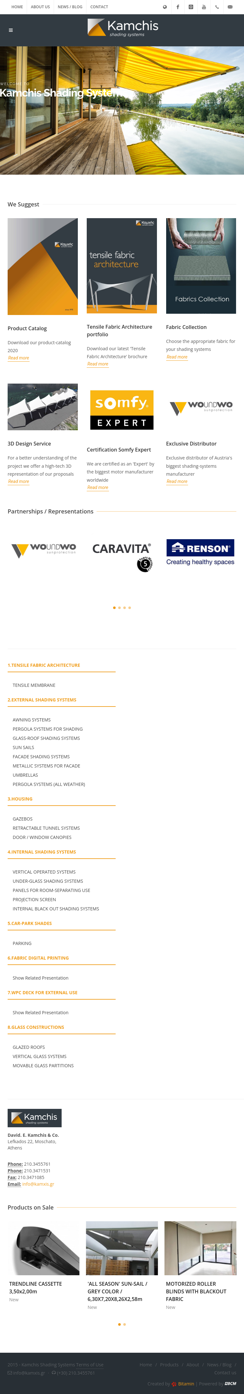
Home (17, 7)
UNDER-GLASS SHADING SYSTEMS (48, 881)
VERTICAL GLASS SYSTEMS (39, 1056)
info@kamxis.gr (38, 1184)
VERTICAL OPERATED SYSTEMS (44, 872)
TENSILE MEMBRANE (34, 685)
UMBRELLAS (25, 775)
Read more (18, 357)
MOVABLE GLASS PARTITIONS (43, 1065)
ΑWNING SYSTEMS (32, 720)
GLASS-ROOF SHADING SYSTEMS (46, 738)
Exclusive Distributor (191, 443)
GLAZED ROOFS (29, 1047)
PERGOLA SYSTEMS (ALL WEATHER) (49, 784)
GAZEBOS (22, 819)
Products (169, 1365)
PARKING (22, 943)
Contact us (225, 1373)
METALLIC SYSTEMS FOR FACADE (46, 766)
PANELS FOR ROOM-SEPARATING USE (51, 890)
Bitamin (182, 1384)
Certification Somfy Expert (119, 449)
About (192, 1365)
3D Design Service (29, 443)
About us (40, 7)
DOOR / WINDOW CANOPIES (42, 837)
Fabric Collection (186, 327)
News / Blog (70, 7)
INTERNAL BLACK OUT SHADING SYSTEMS (56, 909)
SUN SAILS (23, 747)
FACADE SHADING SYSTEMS (41, 757)
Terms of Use (90, 1365)
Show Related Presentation (40, 978)
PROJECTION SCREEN (34, 899)
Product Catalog (27, 328)
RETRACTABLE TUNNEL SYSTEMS (46, 828)
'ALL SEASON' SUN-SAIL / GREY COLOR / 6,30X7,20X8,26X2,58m (184, 1291)
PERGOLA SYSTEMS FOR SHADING (48, 729)
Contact (99, 7)
